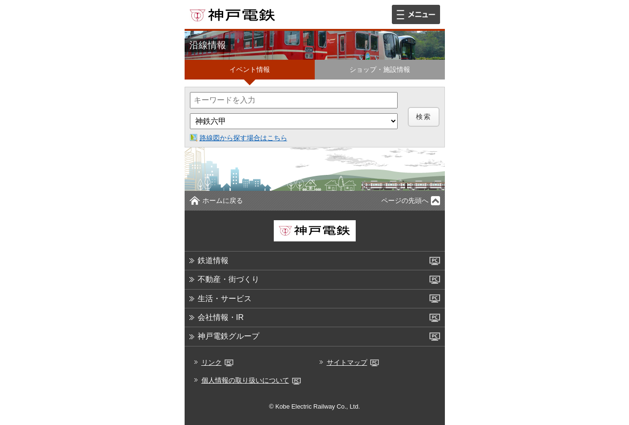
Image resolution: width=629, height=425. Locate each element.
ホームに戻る (222, 200)
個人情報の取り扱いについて (251, 380)
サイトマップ (353, 362)
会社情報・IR (221, 317)
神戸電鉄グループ (228, 336)
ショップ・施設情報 (379, 69)
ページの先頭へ (404, 200)
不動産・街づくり (228, 279)
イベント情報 (249, 69)
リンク (217, 362)
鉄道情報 (213, 260)
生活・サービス (225, 298)
